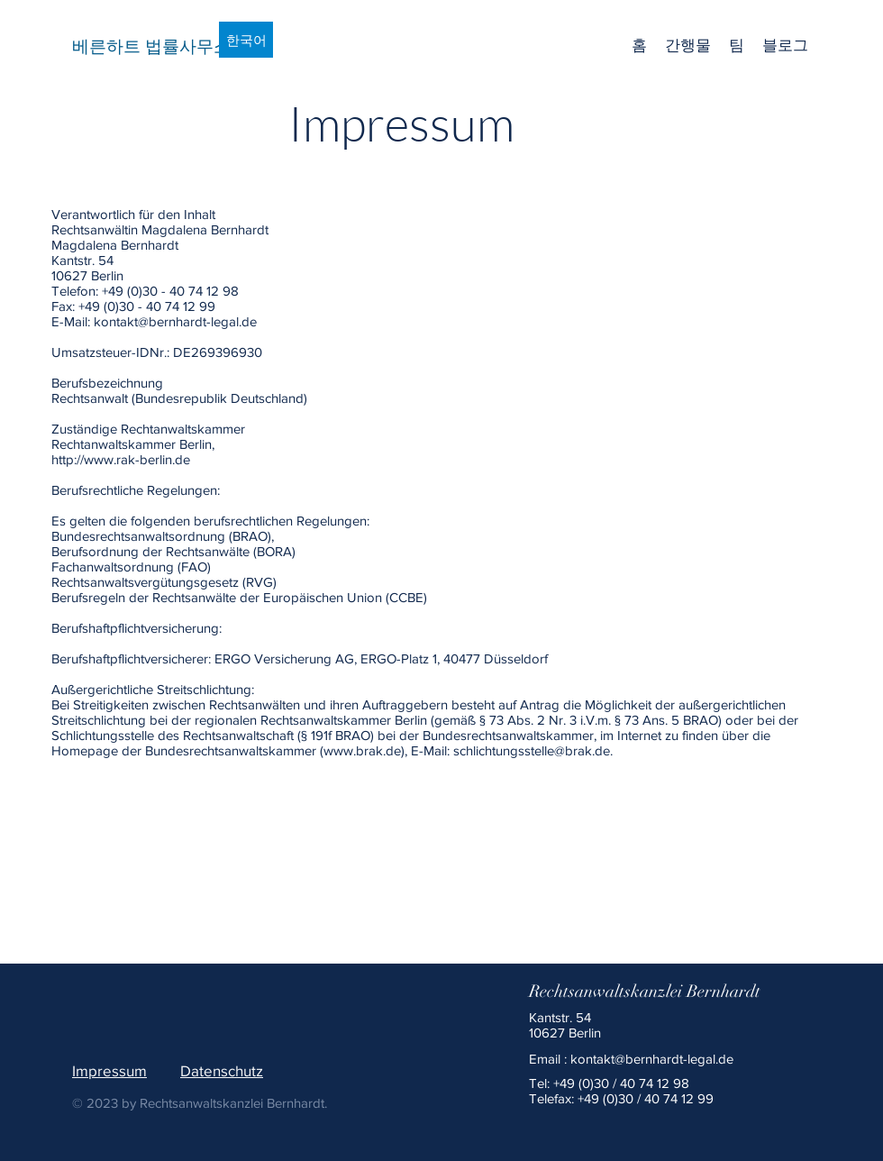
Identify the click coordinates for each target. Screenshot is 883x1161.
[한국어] (246, 40)
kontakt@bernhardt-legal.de (651, 1058)
